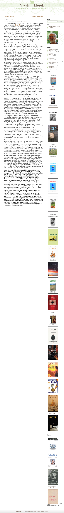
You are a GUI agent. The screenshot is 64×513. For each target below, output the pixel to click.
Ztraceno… (8, 19)
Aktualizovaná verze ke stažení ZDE (51, 176)
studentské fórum (52, 67)
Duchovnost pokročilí (53, 51)
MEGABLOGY (51, 57)
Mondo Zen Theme (36, 511)
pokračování (17, 25)
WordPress (30, 511)
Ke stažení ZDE (51, 89)
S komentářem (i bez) (53, 65)
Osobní (50, 63)
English (50, 53)
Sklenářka (51, 66)
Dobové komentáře (52, 49)
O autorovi (51, 27)
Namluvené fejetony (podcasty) (55, 26)
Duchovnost (51, 50)
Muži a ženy (51, 59)
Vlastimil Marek (32, 5)
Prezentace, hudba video (53, 28)
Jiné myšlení (18, 21)
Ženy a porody (25, 21)
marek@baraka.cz (44, 511)
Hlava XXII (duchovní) (9, 16)
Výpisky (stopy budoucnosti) (37, 16)
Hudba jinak (51, 54)
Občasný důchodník (52, 62)
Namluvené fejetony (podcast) (54, 61)
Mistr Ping (51, 58)
